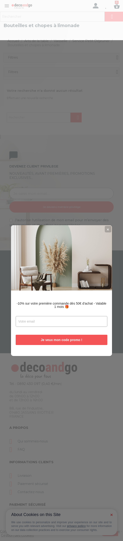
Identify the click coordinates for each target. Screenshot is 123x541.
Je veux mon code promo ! (61, 320)
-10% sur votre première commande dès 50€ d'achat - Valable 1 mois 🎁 (61, 285)
